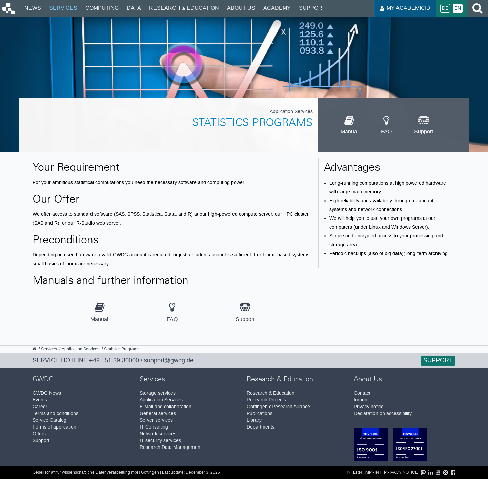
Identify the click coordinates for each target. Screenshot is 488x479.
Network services (158, 433)
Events (40, 399)
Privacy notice (369, 406)
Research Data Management (171, 447)
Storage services (158, 393)
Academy (277, 8)
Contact (362, 393)
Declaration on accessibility (383, 413)
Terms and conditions (55, 413)
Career (40, 406)
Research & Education (184, 8)
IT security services (160, 440)
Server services (156, 420)
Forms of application (54, 427)
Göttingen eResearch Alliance (278, 406)
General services (158, 413)
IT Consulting (154, 427)
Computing (102, 8)
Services (63, 8)
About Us (241, 8)
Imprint (361, 399)
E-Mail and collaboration (165, 406)
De (445, 8)
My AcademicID (405, 8)
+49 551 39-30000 (114, 360)
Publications (259, 413)
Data (134, 8)
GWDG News (47, 393)
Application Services (161, 399)
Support (312, 8)
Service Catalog (49, 420)
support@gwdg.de (169, 360)
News (32, 8)
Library (254, 420)
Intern (354, 472)
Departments (260, 427)
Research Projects (266, 399)
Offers (39, 433)
